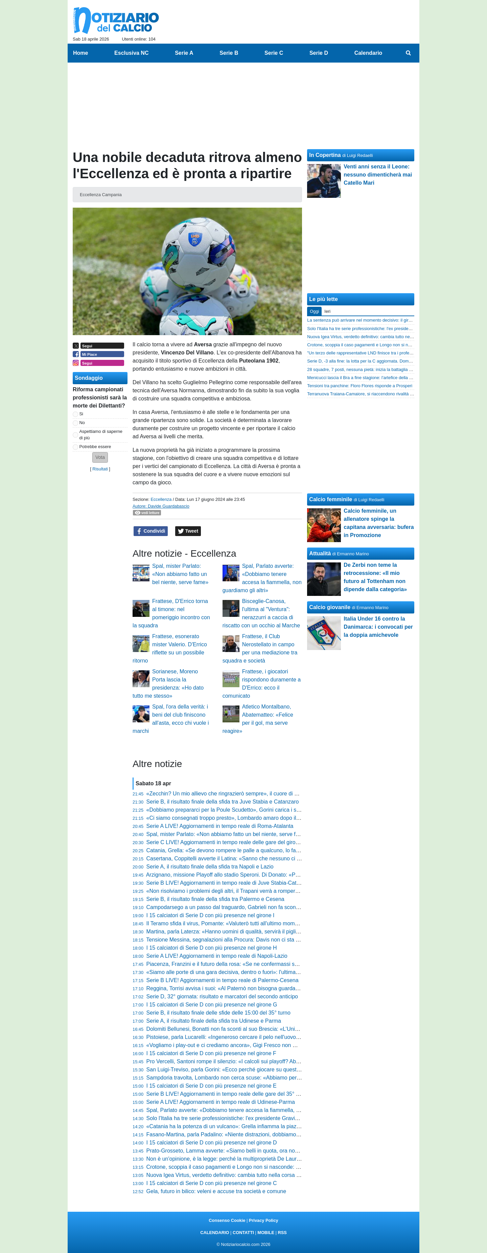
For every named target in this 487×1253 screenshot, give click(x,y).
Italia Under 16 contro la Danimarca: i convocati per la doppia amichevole (378, 627)
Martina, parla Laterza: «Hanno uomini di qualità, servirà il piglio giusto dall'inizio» (243, 931)
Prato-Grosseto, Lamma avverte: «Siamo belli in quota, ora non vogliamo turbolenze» (248, 1151)
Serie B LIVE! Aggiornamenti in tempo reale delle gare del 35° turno (227, 1094)
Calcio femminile (330, 499)
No (82, 422)
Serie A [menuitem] (184, 53)
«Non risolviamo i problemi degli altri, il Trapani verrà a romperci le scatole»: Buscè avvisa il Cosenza (267, 891)
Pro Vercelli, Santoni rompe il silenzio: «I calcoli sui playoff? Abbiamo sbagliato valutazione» (256, 1061)
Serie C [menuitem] (273, 53)
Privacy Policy (263, 1220)
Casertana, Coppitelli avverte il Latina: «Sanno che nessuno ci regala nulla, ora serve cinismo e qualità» (270, 858)
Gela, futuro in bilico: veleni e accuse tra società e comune (216, 1191)
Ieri (327, 311)
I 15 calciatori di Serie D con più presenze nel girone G (211, 1004)
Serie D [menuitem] (318, 53)
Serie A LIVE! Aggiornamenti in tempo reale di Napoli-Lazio (216, 956)
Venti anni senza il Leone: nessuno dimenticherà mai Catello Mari (378, 175)
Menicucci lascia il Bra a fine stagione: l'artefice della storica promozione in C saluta (387, 377)
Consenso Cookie (227, 1220)
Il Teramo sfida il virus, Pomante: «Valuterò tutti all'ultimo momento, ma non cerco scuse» (253, 923)
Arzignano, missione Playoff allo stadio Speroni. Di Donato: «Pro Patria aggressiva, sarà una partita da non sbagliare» (287, 875)
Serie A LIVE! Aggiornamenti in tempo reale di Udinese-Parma (220, 1102)
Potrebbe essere (95, 446)
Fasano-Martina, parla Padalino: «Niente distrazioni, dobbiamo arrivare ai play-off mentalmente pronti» (269, 1134)
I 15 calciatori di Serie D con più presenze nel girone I (210, 915)
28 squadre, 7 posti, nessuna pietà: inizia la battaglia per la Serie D (371, 369)
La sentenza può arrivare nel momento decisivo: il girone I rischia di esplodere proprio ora (393, 320)
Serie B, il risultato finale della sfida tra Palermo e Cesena (215, 899)
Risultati (100, 468)
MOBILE (265, 1232)
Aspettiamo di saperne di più (100, 434)
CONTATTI (243, 1232)
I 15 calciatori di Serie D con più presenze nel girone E (211, 1086)
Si (81, 413)
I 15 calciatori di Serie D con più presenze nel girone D (211, 1142)
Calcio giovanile (329, 607)
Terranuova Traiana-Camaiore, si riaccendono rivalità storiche (366, 393)
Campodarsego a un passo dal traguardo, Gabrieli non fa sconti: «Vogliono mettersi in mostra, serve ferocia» (276, 907)
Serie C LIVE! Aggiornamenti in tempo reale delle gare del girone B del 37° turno (242, 842)
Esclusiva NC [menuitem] (131, 53)
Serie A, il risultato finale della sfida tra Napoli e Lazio (210, 866)
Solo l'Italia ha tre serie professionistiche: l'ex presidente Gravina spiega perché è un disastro (257, 1118)
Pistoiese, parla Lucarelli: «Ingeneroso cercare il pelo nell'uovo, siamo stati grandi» (245, 1037)
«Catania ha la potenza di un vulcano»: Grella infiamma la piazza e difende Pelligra (246, 1126)
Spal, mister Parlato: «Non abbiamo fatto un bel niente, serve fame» (180, 574)
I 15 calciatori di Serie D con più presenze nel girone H (211, 948)
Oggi (314, 311)
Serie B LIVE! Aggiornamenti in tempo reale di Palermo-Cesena (222, 980)
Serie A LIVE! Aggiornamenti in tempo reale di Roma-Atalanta (220, 826)
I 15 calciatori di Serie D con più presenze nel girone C (211, 1183)
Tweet (188, 531)
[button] (100, 457)
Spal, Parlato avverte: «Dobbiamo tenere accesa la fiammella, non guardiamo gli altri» (249, 1110)
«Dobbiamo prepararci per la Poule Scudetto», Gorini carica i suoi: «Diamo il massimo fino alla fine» (266, 810)
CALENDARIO (214, 1232)
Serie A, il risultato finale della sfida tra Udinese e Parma (213, 1021)
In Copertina (325, 155)
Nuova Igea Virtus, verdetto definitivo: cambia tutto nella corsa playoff (229, 1175)
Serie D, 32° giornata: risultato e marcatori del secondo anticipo (222, 996)
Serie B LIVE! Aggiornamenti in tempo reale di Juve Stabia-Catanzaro (229, 883)
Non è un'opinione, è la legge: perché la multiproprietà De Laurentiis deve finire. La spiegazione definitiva (272, 1159)
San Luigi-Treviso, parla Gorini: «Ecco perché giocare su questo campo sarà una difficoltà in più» (262, 1069)
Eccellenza (160, 499)
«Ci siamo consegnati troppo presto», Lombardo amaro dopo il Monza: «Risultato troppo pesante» (264, 818)
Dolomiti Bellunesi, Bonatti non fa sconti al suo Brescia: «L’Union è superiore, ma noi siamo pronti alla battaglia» (280, 1029)
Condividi (150, 531)
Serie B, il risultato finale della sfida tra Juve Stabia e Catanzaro (222, 802)
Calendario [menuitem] (368, 53)
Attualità (320, 553)
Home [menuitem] (80, 53)
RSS (282, 1232)
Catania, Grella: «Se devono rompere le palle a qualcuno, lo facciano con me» (240, 850)
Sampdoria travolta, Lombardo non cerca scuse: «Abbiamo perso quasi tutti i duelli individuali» (259, 1078)
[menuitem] (408, 53)
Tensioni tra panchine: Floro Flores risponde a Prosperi (359, 385)
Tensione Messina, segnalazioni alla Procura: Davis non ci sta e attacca (232, 940)
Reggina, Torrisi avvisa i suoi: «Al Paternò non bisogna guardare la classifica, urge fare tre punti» (262, 988)
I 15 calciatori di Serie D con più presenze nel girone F (211, 1053)
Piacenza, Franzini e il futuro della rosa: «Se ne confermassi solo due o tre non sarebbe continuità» (265, 964)
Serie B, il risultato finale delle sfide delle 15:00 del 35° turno (218, 1013)
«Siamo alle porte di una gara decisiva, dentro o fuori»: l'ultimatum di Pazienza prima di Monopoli (262, 972)
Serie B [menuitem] (228, 53)
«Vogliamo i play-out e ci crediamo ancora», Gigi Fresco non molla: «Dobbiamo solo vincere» (258, 1045)
